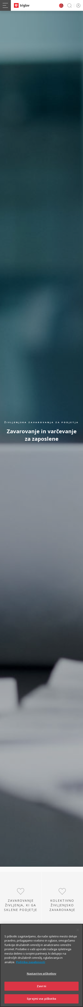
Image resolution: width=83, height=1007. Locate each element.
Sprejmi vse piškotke (41, 999)
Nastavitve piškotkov (41, 974)
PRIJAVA (77, 5)
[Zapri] (78, 930)
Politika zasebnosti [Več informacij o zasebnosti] (30, 963)
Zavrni (41, 987)
